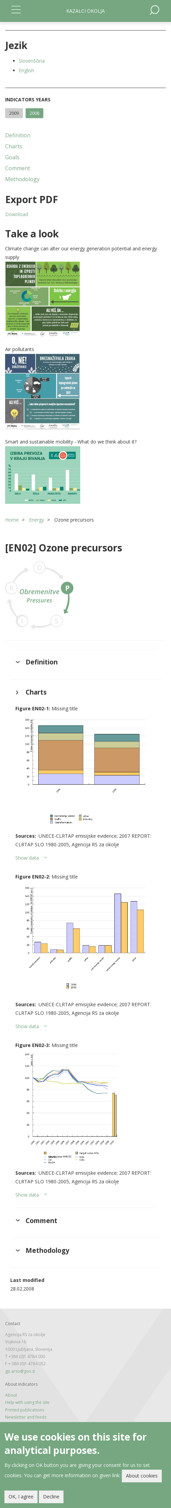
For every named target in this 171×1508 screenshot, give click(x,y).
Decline (51, 1496)
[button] (85, 299)
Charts (13, 146)
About (11, 1395)
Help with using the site (27, 1402)
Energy (36, 519)
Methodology (22, 179)
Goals (12, 157)
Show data (27, 858)
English (26, 70)
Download (16, 214)
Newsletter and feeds (25, 1417)
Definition (17, 135)
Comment (17, 168)
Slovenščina (32, 61)
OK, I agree (21, 1496)
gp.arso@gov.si (20, 1371)
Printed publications (24, 1410)
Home (12, 519)
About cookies (142, 1475)
